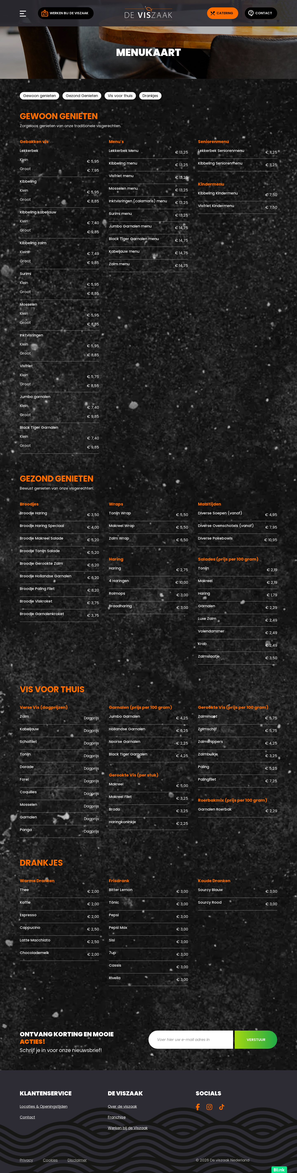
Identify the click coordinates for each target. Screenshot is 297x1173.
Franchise (117, 1117)
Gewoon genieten (39, 95)
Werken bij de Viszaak (64, 13)
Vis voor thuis (120, 95)
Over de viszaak (122, 1106)
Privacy (26, 1160)
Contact (260, 13)
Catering (222, 13)
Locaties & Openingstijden (43, 1106)
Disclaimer (77, 1160)
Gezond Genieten (82, 95)
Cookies (50, 1160)
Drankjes (150, 95)
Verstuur (256, 1039)
